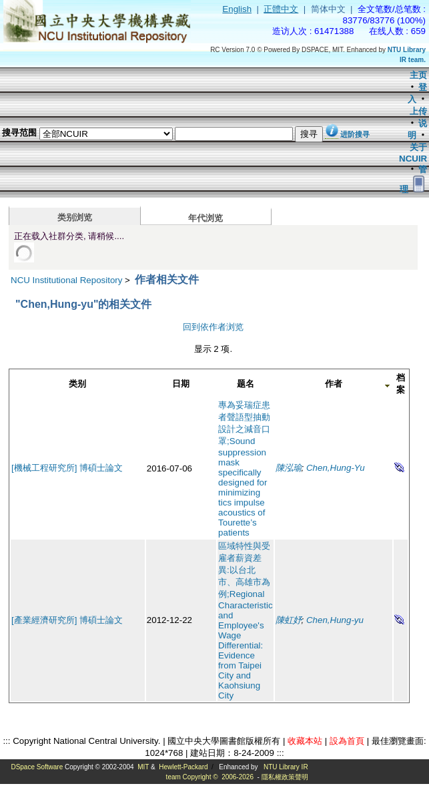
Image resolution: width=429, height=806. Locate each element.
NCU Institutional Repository (66, 280)
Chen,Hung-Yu (335, 468)
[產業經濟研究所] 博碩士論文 (67, 620)
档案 (400, 384)
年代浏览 (205, 218)
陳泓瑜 (289, 468)
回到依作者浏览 (213, 327)
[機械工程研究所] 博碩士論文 (67, 468)
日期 (180, 384)
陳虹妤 (289, 620)
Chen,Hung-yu (335, 620)
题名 (245, 384)
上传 (418, 111)
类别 (77, 384)
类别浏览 (74, 217)
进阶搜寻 (355, 134)
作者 (333, 384)
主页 (418, 75)
